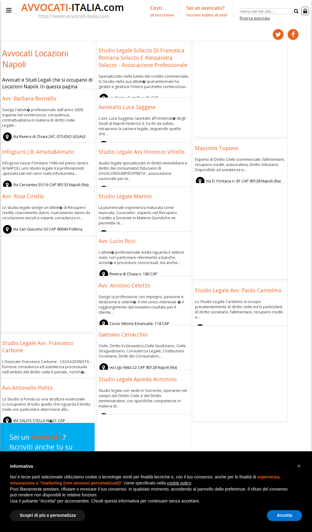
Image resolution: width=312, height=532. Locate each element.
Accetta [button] (284, 515)
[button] (299, 466)
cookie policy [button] (179, 483)
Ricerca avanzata (254, 16)
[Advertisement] (240, 87)
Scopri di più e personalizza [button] (48, 515)
